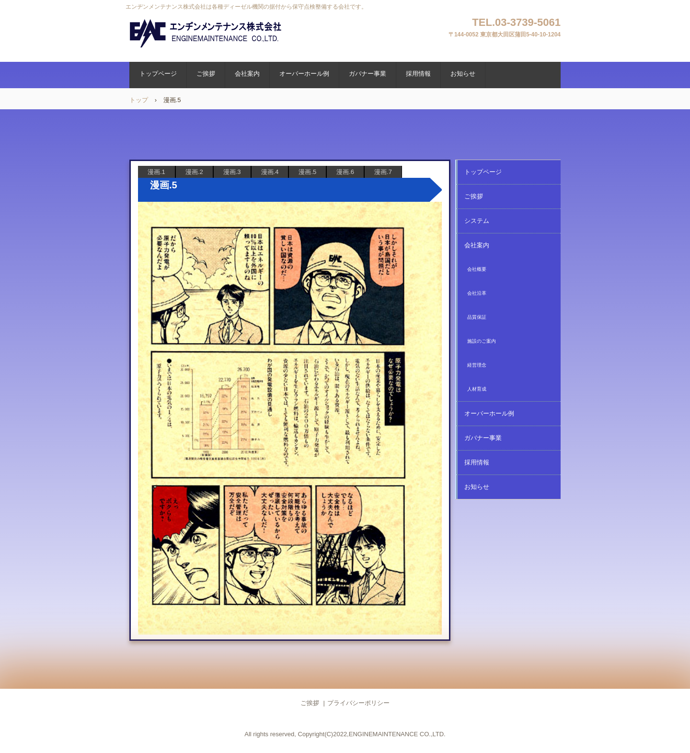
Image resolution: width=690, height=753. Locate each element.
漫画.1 (156, 171)
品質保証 (476, 317)
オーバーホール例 (304, 73)
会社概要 (476, 269)
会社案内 (247, 73)
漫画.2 (194, 171)
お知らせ (462, 73)
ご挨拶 (205, 73)
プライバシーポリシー (358, 703)
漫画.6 (345, 171)
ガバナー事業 (367, 73)
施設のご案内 (481, 341)
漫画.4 (270, 171)
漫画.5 (307, 171)
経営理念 (476, 365)
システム (476, 220)
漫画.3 (232, 171)
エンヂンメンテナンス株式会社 (206, 33)
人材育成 (476, 389)
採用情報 (418, 73)
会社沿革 (476, 293)
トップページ (158, 73)
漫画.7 (383, 171)
